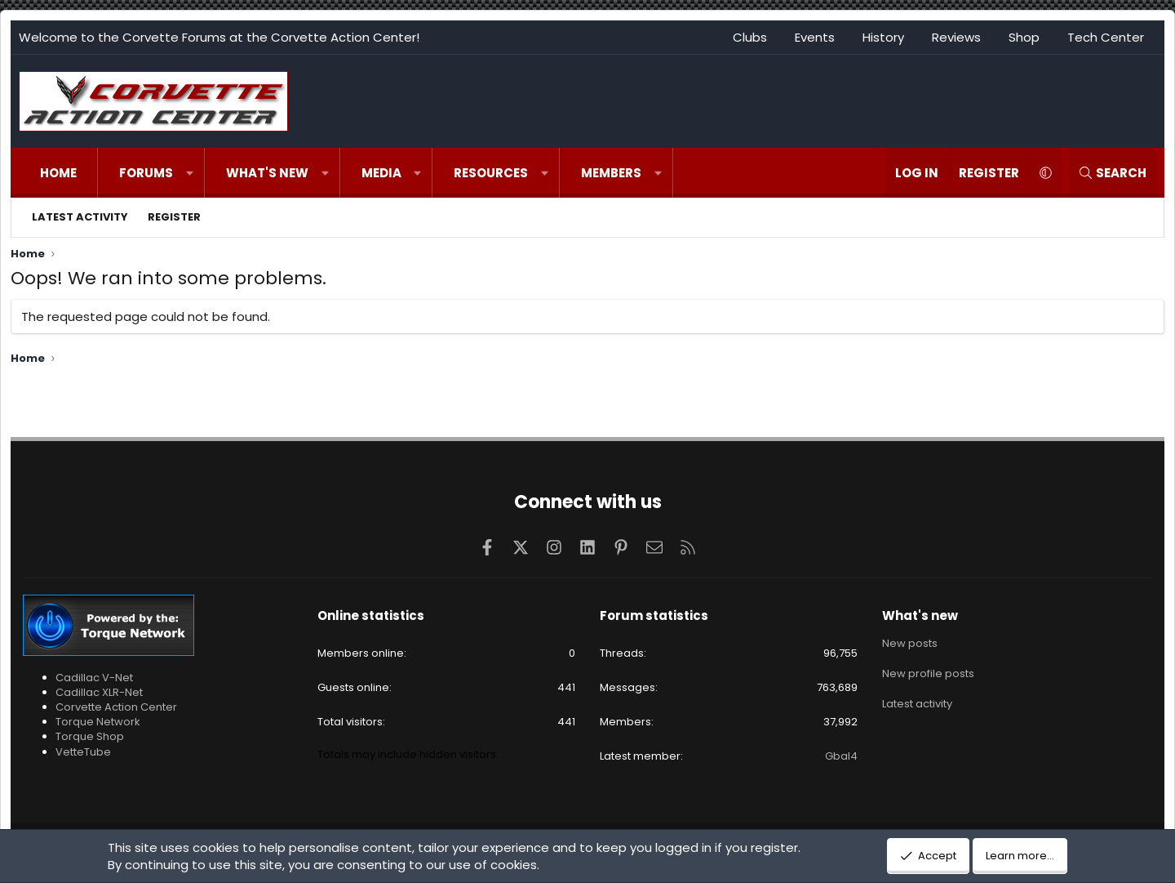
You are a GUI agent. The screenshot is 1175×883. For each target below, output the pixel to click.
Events (815, 37)
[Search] (1112, 173)
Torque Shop (89, 736)
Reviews (956, 37)
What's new (267, 172)
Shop (1024, 37)
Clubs (750, 37)
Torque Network (97, 721)
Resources (491, 172)
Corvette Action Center (116, 707)
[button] (189, 173)
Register (174, 217)
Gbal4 (841, 756)
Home (58, 172)
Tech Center (1105, 37)
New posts (910, 643)
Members (611, 172)
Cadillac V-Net (94, 677)
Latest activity (80, 217)
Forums (146, 172)
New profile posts (928, 672)
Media (381, 172)
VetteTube (83, 752)
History (883, 37)
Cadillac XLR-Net (99, 692)
